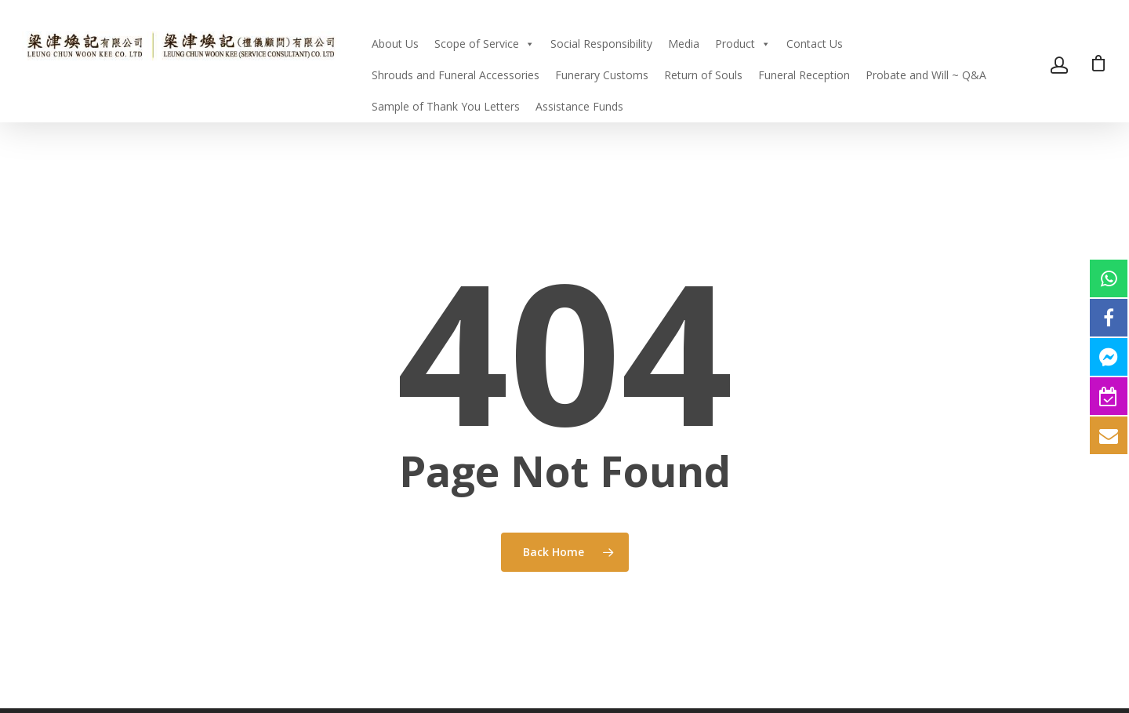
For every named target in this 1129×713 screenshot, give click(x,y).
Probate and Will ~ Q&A (926, 74)
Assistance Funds (579, 106)
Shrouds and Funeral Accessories (455, 74)
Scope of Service (484, 43)
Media (683, 43)
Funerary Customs (601, 74)
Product (743, 43)
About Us (395, 43)
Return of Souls (703, 74)
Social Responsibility (601, 43)
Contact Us (814, 43)
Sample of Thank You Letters (446, 106)
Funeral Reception (804, 74)
